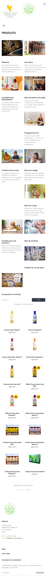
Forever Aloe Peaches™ (34, 357)
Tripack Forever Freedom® (35, 472)
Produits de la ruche (10, 170)
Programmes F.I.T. (31, 133)
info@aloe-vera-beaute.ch (14, 538)
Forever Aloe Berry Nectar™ (12, 357)
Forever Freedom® (35, 330)
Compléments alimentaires (8, 99)
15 (27, 489)
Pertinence (16, 300)
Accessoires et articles (11, 294)
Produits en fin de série (34, 268)
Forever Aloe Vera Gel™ (12, 384)
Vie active (28, 62)
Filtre (38, 300)
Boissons (5, 62)
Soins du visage (31, 170)
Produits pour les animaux (9, 242)
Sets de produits (31, 241)
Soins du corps (30, 206)
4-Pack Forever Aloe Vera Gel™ (12, 443)
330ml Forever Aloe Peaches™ (12, 414)
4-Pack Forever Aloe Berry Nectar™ (34, 443)
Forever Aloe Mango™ (12, 330)
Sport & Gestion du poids (34, 98)
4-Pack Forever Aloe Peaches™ (12, 473)
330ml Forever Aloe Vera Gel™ (35, 385)
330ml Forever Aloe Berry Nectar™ (35, 414)
